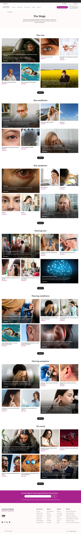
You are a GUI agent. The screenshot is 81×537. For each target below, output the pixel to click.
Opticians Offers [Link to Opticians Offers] (39, 523)
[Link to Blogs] (11, 13)
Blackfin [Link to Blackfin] (48, 514)
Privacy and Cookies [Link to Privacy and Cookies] (70, 514)
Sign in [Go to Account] (75, 3)
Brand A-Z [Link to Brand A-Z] (49, 523)
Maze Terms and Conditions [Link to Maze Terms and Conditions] (72, 518)
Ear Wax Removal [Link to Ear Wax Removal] (39, 521)
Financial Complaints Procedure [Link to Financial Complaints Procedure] (72, 523)
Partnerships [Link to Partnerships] (59, 514)
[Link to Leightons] (8, 7)
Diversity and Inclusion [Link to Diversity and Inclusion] (71, 512)
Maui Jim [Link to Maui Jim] (49, 520)
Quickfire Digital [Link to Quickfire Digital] (72, 532)
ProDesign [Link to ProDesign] (49, 521)
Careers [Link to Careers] (58, 521)
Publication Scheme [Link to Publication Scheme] (70, 521)
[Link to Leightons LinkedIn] (7, 523)
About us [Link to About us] (43, 7)
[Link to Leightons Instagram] (4, 523)
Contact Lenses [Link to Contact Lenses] (39, 516)
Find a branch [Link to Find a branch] (73, 7)
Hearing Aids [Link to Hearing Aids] (39, 520)
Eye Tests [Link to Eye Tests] (38, 512)
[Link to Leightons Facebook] (2, 523)
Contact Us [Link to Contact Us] (59, 520)
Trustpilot (5, 3)
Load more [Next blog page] (40, 93)
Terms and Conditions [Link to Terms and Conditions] (70, 516)
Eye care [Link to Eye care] (18, 7)
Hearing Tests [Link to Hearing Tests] (39, 518)
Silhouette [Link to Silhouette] (49, 516)
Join (54, 497)
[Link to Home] (8, 13)
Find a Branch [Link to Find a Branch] (60, 516)
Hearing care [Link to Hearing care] (23, 7)
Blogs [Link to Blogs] (58, 523)
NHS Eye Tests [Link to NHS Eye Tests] (39, 514)
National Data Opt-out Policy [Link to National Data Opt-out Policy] (72, 520)
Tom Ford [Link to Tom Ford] (49, 518)
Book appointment (62, 7)
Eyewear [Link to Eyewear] (37, 7)
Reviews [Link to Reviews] (58, 518)
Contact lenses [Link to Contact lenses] (31, 7)
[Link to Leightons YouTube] (9, 523)
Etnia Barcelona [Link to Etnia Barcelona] (50, 512)
